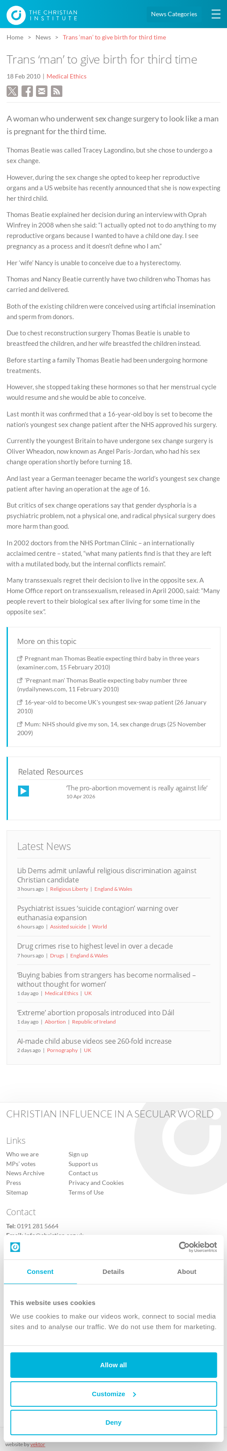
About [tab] (187, 1271)
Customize (114, 1394)
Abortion (55, 1021)
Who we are (22, 1154)
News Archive (25, 1173)
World (99, 926)
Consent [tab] (40, 1271)
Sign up (78, 1154)
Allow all (113, 1365)
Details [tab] (114, 1271)
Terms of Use (86, 1192)
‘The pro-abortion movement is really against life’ (137, 787)
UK (88, 993)
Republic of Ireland (94, 1021)
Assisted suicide (68, 926)
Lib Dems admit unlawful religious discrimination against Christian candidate (107, 875)
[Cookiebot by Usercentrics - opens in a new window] (178, 1247)
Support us (83, 1163)
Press (13, 1182)
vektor (37, 1444)
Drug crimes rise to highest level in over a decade (95, 946)
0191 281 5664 (37, 1226)
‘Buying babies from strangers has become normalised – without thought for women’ (106, 979)
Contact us (83, 1173)
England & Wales (113, 889)
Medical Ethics (66, 76)
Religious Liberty (69, 889)
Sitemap (17, 1192)
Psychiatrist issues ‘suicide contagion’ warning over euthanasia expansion (98, 912)
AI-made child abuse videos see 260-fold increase (94, 1041)
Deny (113, 1422)
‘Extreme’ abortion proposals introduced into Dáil (95, 1012)
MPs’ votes (21, 1163)
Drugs (57, 955)
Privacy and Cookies (96, 1182)
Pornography (62, 1050)
